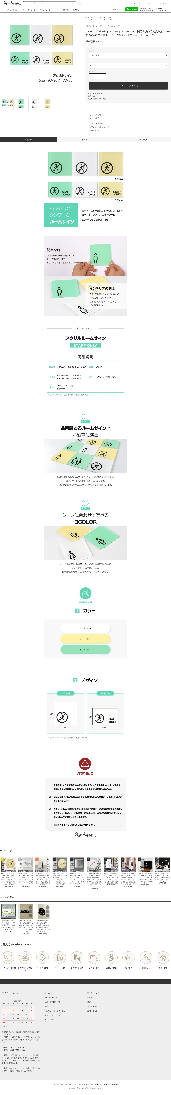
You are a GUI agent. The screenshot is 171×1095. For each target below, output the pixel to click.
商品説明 (28, 140)
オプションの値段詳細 (95, 93)
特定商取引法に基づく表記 (97, 99)
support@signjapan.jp (146, 10)
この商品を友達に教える (95, 123)
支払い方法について (52, 997)
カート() (161, 3)
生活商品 (77, 10)
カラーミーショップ (59, 1084)
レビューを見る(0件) (94, 115)
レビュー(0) (142, 140)
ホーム (87, 17)
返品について (92, 96)
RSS (46, 1020)
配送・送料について (52, 1002)
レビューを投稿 (92, 118)
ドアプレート (94, 17)
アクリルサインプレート (107, 17)
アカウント (135, 3)
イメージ (85, 140)
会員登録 (90, 997)
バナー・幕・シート (30, 10)
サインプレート (47, 10)
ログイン (147, 3)
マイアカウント (93, 993)
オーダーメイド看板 (12, 10)
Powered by (85, 1088)
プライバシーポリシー (53, 1015)
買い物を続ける (92, 130)
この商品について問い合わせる (97, 127)
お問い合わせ (116, 9)
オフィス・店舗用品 (63, 10)
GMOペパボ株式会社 (95, 1084)
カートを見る (92, 1006)
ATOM (51, 1020)
